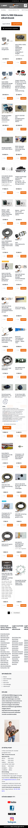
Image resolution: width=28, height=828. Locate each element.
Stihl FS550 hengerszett (5, 48)
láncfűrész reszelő (17, 643)
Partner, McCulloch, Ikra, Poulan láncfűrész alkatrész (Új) (5, 652)
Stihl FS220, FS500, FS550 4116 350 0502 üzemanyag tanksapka (7, 340)
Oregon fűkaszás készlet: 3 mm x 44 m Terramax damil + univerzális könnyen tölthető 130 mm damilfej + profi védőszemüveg (20, 86)
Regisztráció (24, 1)
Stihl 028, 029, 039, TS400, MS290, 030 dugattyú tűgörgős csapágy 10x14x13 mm (7, 576)
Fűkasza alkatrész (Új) (13, 10)
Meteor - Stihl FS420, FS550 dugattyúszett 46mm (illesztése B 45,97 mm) (7, 213)
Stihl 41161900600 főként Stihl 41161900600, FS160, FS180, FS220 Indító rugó (7, 244)
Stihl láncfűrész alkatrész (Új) (4, 638)
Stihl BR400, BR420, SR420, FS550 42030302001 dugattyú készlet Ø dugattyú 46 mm (7, 179)
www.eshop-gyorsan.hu (17, 826)
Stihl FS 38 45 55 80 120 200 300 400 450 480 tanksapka (20, 486)
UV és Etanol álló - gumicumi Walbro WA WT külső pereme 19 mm (20, 397)
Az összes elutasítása (10, 424)
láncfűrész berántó (15, 663)
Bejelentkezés (16, 1)
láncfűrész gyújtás (17, 653)
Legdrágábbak (17, 24)
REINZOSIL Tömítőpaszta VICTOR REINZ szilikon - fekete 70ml (19, 340)
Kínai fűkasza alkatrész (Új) (4, 663)
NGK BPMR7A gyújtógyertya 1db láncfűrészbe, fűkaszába (7, 456)
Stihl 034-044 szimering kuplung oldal (7, 486)
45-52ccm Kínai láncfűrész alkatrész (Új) (5, 658)
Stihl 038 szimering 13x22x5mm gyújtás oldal (20, 515)
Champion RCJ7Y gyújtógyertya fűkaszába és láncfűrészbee (7, 515)
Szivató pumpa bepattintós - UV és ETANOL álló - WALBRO (6, 397)
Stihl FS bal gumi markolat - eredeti (20, 308)
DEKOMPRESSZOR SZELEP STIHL (20, 368)
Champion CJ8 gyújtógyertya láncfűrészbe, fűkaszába (19, 456)
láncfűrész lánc (16, 637)
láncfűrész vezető (17, 644)
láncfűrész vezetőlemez (16, 656)
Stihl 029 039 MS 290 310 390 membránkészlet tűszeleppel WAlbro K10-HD (7, 309)
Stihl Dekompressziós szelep (20, 244)
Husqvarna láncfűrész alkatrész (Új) (4, 646)
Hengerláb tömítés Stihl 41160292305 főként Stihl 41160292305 (20, 583)
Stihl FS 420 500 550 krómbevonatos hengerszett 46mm (19, 118)
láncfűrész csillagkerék (15, 659)
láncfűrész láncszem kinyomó (17, 651)
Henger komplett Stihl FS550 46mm (7, 148)
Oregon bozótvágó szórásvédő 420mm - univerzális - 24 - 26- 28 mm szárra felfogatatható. (20, 180)
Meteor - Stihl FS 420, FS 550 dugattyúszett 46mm (20, 213)
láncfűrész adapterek (15, 640)
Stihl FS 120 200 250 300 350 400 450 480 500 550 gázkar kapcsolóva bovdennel (7, 277)
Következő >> (16, 613)
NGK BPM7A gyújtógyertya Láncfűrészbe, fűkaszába (19, 545)
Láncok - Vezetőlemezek (5, 642)
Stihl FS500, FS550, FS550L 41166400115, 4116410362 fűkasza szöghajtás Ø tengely (20, 49)
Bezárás (6, 427)
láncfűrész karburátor (15, 647)
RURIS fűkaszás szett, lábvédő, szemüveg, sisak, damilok (20, 149)
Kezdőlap (3, 10)
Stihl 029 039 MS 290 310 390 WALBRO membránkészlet (20, 276)
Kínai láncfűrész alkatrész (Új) (5, 635)
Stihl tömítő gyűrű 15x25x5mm (7, 545)
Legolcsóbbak (6, 24)
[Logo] (14, 5)
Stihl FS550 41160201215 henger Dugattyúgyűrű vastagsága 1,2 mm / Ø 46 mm (7, 85)
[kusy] (4, 62)
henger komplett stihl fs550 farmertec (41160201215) (6, 118)
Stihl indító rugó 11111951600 (6, 368)
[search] (25, 5)
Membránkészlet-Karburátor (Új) (5, 667)
